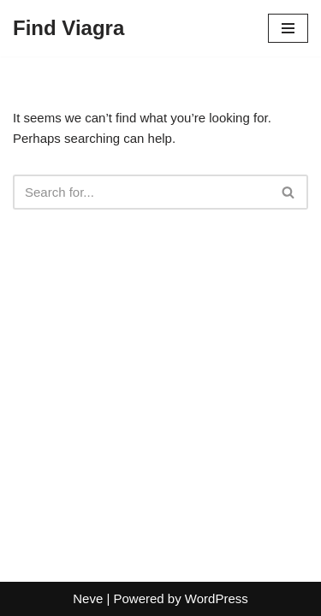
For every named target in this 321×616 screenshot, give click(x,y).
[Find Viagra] (68, 28)
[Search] (141, 192)
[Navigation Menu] (288, 28)
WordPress (216, 598)
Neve (88, 598)
